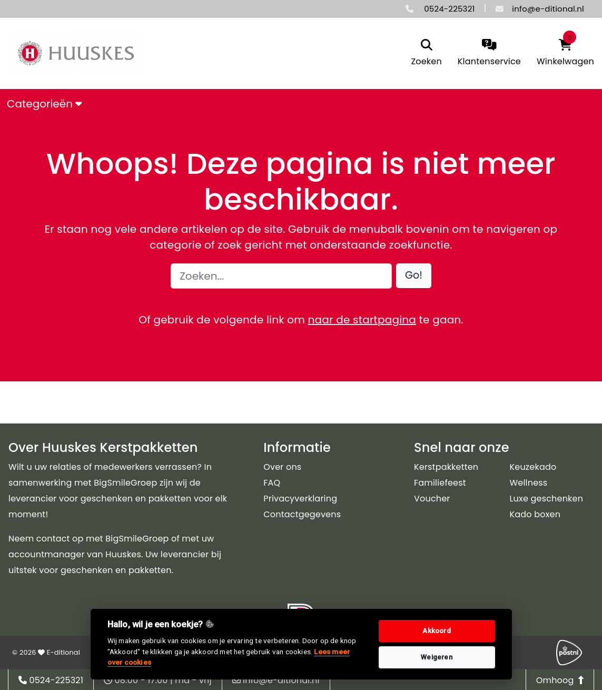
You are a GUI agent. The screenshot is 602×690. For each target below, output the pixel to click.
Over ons (282, 467)
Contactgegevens (302, 514)
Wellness (529, 483)
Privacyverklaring (300, 498)
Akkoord (436, 631)
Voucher (432, 498)
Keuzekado (533, 467)
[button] (413, 275)
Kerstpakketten (446, 467)
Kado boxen (535, 514)
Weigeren (436, 657)
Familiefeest (440, 483)
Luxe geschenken (547, 498)
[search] (426, 53)
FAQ (271, 483)
